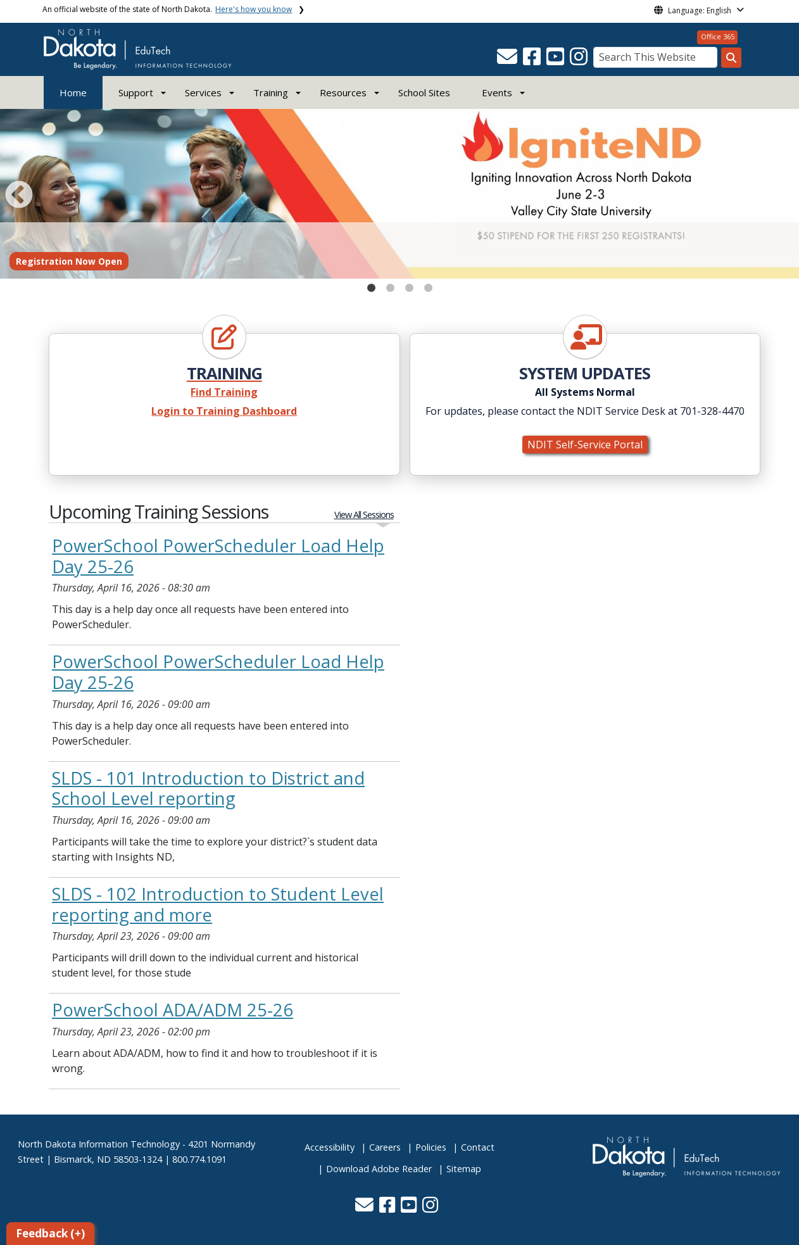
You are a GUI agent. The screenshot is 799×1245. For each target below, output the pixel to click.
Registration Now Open (69, 261)
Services (203, 92)
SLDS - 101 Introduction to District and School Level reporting (208, 788)
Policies (430, 1147)
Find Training (224, 392)
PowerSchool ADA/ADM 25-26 (172, 1009)
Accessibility (330, 1147)
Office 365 (717, 36)
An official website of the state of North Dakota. (167, 9)
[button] (508, 60)
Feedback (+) (50, 1233)
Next (777, 193)
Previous (16, 193)
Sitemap (463, 1169)
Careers (385, 1147)
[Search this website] (731, 57)
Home (73, 92)
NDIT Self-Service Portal (585, 445)
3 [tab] (409, 285)
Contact (477, 1147)
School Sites (424, 92)
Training (270, 92)
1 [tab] (371, 285)
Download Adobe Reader (379, 1169)
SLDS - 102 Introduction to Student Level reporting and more (218, 904)
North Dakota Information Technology (99, 1144)
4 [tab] (428, 285)
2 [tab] (390, 285)
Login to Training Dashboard (224, 411)
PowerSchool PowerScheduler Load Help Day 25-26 (218, 556)
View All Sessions (364, 514)
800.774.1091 (199, 1159)
